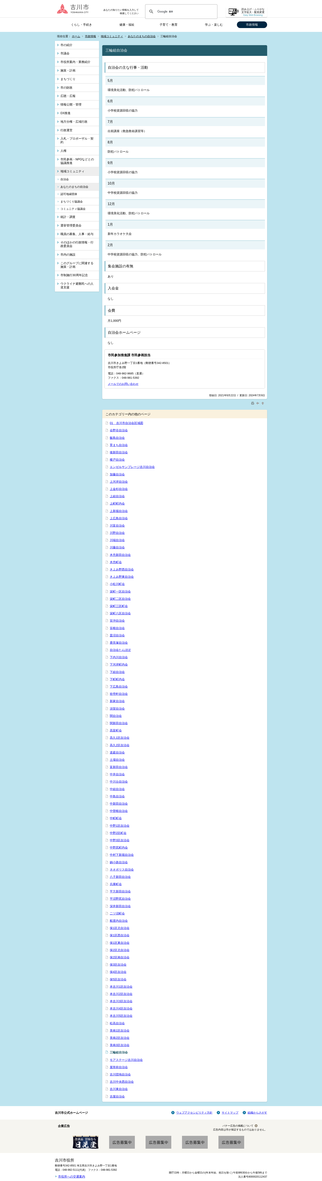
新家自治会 (117, 701)
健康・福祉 (126, 24)
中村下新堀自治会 (122, 854)
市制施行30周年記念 (74, 275)
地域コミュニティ (112, 36)
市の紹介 (66, 45)
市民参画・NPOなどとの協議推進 (77, 161)
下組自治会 (117, 672)
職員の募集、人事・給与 (76, 234)
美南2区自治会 (119, 1038)
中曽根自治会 (119, 811)
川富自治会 (117, 525)
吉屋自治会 (117, 1096)
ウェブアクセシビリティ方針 (194, 1112)
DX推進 (65, 113)
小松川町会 (117, 584)
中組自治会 (117, 789)
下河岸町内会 (119, 664)
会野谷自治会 (119, 430)
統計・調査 (67, 217)
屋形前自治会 (119, 1067)
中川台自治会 (119, 781)
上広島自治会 (119, 518)
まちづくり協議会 (71, 201)
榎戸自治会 (117, 459)
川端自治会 (117, 540)
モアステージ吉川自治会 (126, 1060)
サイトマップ (230, 1112)
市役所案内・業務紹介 (75, 62)
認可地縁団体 (68, 194)
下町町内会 (117, 679)
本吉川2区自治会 (121, 994)
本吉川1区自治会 (121, 986)
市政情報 (252, 24)
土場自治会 (117, 759)
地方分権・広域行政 (73, 121)
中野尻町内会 (119, 847)
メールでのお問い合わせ (123, 384)
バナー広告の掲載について (238, 1125)
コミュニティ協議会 (73, 208)
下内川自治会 (119, 657)
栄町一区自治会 (120, 591)
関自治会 (116, 716)
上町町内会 (117, 503)
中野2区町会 (118, 833)
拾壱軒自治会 (119, 693)
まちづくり (67, 79)
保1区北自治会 (119, 928)
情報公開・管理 (70, 104)
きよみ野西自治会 (122, 569)
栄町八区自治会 (120, 613)
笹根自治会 (117, 628)
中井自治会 (117, 774)
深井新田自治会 (120, 906)
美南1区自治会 (119, 1030)
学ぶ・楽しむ (214, 24)
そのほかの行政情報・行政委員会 (76, 244)
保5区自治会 (118, 979)
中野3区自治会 (119, 840)
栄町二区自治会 (120, 598)
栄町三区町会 (119, 606)
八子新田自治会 (120, 877)
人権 (63, 150)
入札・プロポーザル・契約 (76, 140)
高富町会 (116, 730)
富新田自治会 (119, 767)
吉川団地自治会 (120, 1074)
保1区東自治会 (119, 942)
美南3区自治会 (119, 1045)
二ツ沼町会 (117, 913)
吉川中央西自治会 (122, 1081)
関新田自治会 (119, 723)
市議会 (64, 53)
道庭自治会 (117, 752)
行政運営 (66, 130)
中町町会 (116, 818)
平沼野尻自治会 (120, 898)
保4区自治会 (118, 972)
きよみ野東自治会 (122, 576)
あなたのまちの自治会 (142, 36)
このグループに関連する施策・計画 (76, 264)
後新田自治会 (119, 452)
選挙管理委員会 (70, 225)
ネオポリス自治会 (122, 869)
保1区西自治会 (119, 935)
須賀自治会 (117, 708)
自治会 (64, 179)
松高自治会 (117, 1023)
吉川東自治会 (119, 1089)
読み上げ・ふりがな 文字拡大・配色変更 (253, 12)
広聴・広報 (67, 96)
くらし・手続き (81, 24)
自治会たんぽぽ (120, 650)
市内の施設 (67, 254)
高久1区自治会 (119, 737)
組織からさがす (257, 1112)
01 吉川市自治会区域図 (126, 423)
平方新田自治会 (120, 891)
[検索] (180, 11)
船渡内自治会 (119, 920)
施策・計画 (67, 70)
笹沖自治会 (117, 620)
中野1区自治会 (119, 825)
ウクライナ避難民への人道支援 (76, 285)
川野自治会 (117, 533)
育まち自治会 (119, 445)
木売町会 (116, 562)
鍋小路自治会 (119, 862)
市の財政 (66, 87)
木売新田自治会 (120, 555)
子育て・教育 (168, 24)
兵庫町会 (116, 884)
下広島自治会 (119, 686)
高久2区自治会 (119, 745)
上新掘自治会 (119, 511)
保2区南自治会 (119, 957)
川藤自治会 (117, 547)
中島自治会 (117, 796)
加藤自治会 (117, 474)
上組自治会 (117, 496)
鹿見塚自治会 (119, 642)
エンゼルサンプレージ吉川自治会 (132, 467)
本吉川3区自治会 (121, 1001)
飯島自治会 (117, 437)
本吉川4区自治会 (121, 1008)
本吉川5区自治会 (121, 1015)
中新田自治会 (119, 803)
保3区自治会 (118, 964)
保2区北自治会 (119, 950)
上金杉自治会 (119, 489)
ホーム (76, 36)
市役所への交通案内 (71, 1176)
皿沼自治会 (117, 635)
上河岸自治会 (119, 481)
